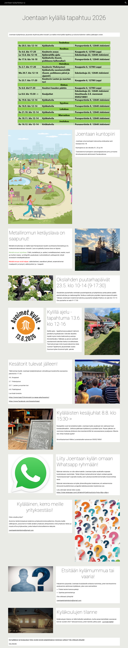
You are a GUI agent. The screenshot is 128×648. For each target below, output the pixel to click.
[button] (125, 2)
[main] (64, 17)
